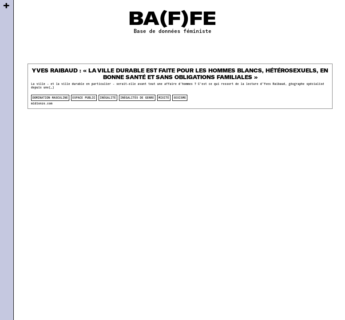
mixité (164, 97)
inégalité (108, 97)
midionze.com (41, 103)
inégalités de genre (137, 97)
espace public (83, 97)
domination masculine (50, 97)
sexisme (180, 97)
